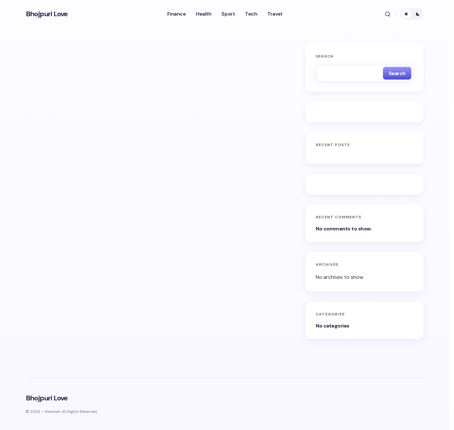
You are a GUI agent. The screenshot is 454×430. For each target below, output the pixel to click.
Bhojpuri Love (47, 14)
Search (325, 56)
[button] (387, 14)
